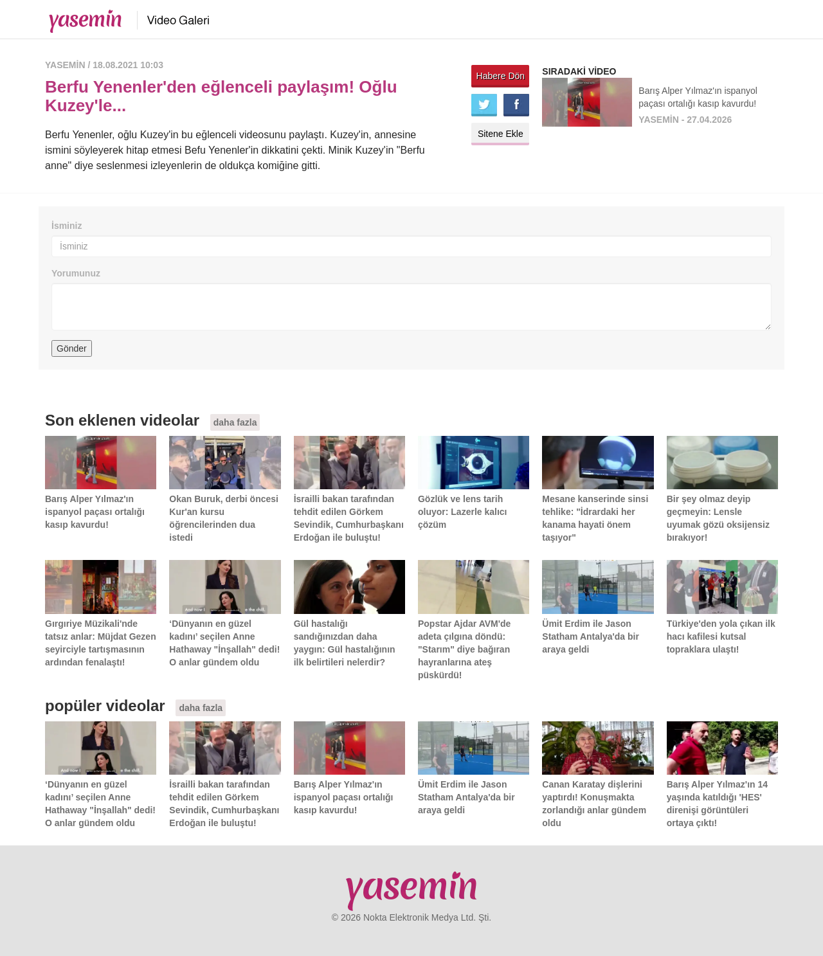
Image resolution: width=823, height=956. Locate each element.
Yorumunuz (75, 273)
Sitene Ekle (500, 134)
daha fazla (235, 422)
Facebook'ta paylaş (516, 105)
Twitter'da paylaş (484, 105)
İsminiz (66, 226)
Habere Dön (500, 76)
